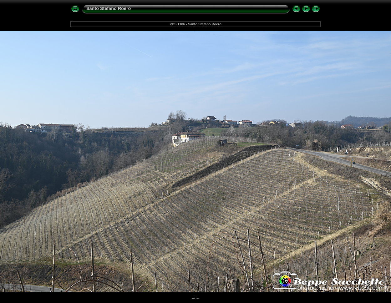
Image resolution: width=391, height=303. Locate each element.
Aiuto (195, 298)
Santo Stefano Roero (108, 8)
